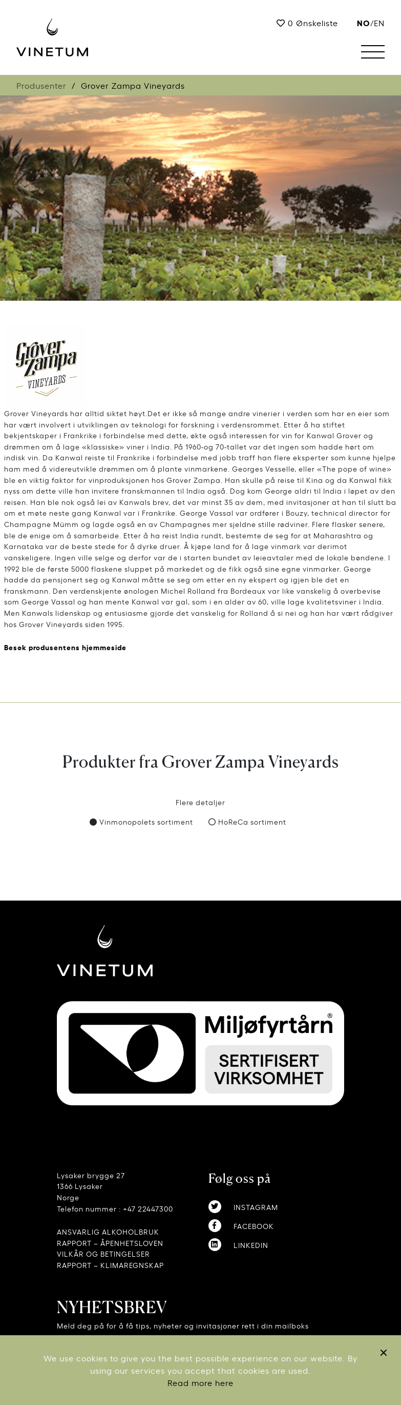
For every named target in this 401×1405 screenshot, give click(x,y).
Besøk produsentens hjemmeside (65, 646)
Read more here (200, 1382)
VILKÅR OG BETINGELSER (103, 1253)
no (363, 22)
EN (379, 22)
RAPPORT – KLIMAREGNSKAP (110, 1265)
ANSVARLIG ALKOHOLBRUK (108, 1231)
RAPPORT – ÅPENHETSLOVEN (110, 1242)
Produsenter (41, 85)
